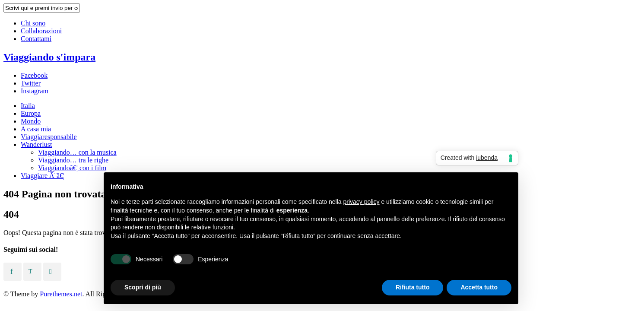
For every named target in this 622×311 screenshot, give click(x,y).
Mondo (31, 121)
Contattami (36, 38)
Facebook (34, 75)
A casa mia (36, 129)
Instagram (34, 91)
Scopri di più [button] (142, 287)
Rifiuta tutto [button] (413, 287)
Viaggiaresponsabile (49, 136)
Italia (28, 105)
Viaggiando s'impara (49, 57)
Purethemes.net (61, 294)
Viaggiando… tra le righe (73, 160)
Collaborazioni (41, 31)
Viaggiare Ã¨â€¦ (42, 175)
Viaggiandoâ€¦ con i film (72, 167)
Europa (31, 113)
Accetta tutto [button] (479, 287)
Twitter (31, 83)
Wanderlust (36, 144)
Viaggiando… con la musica (77, 152)
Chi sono (33, 23)
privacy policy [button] (361, 201)
